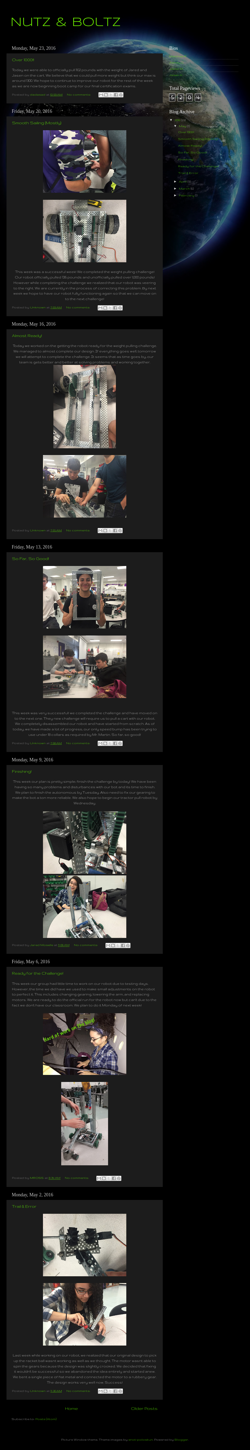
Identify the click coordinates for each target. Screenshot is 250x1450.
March (185, 188)
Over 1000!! (23, 60)
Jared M (176, 68)
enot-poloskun (140, 1439)
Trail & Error (24, 1206)
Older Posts (144, 1408)
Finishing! (22, 771)
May (183, 126)
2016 (178, 120)
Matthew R (177, 56)
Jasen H (175, 75)
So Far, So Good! (30, 558)
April (183, 181)
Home (71, 1408)
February (187, 195)
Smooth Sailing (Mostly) (36, 123)
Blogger (181, 1439)
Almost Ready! (27, 335)
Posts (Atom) (46, 1419)
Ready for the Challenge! (37, 973)
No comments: (79, 94)
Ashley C (176, 62)
